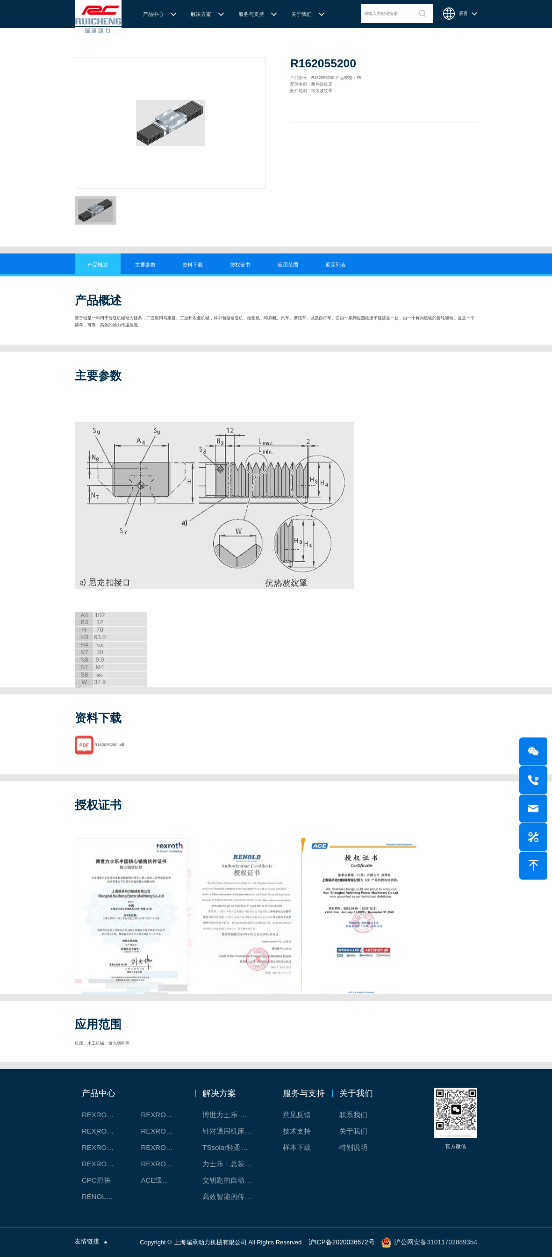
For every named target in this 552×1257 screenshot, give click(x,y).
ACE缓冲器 (158, 1180)
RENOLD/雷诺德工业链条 (103, 1196)
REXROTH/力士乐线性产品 (162, 1115)
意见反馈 (297, 1115)
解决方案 (201, 14)
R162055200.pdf (109, 756)
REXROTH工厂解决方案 (103, 1115)
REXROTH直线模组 (162, 1131)
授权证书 (240, 264)
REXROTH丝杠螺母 (103, 1131)
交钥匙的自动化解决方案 (231, 1180)
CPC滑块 (96, 1180)
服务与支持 (251, 14)
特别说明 (353, 1147)
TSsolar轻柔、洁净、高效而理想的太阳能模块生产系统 (231, 1147)
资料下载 (192, 264)
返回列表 (335, 264)
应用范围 (288, 264)
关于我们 (301, 14)
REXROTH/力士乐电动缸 (162, 1147)
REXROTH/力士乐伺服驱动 (162, 1164)
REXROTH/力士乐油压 (103, 1164)
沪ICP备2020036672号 (349, 1242)
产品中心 (153, 14)
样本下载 (297, 1147)
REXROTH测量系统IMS (103, 1147)
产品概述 (97, 264)
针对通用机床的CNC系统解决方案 (231, 1131)
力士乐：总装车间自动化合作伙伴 (231, 1164)
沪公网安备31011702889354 (438, 1242)
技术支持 (297, 1131)
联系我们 (353, 1115)
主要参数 (145, 264)
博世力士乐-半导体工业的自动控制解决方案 (231, 1115)
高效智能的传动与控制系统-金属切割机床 (231, 1196)
